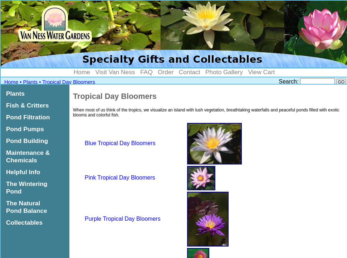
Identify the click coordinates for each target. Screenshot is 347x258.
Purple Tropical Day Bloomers (123, 219)
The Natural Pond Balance (26, 207)
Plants (30, 82)
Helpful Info (23, 172)
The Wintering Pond (26, 187)
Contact (189, 72)
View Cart (261, 72)
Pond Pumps (25, 129)
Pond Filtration (28, 117)
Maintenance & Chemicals (28, 156)
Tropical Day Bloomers (68, 82)
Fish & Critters (27, 105)
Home (82, 72)
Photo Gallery (224, 72)
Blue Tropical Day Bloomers (120, 143)
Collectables (24, 222)
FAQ (146, 72)
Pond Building (27, 140)
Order (166, 72)
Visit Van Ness (115, 72)
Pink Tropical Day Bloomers (120, 178)
